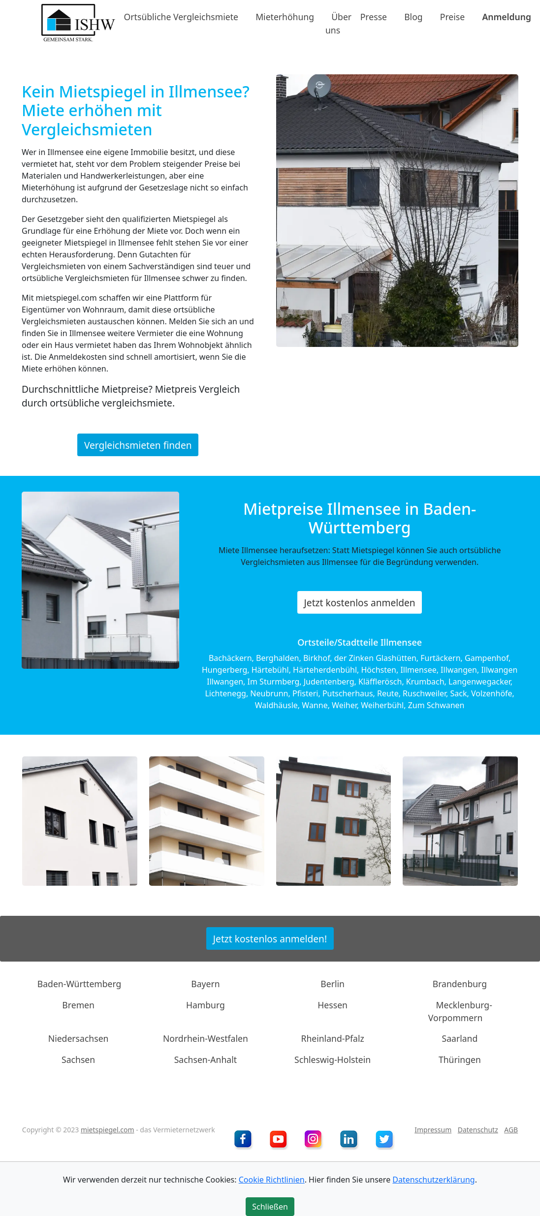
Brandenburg (460, 984)
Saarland (459, 1038)
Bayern (205, 984)
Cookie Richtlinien (272, 1179)
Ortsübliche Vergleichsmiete (181, 17)
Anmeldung (506, 17)
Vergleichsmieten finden (138, 444)
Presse (373, 17)
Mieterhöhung (284, 17)
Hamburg (205, 1004)
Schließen (270, 1206)
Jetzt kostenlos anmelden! (270, 938)
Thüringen (460, 1059)
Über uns (338, 23)
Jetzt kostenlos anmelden (359, 602)
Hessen (333, 1004)
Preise (452, 17)
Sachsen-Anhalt (205, 1059)
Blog (413, 17)
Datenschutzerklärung (433, 1179)
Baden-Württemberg (79, 984)
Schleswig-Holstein (332, 1059)
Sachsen (78, 1059)
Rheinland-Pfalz (332, 1038)
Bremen (78, 1004)
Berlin (332, 984)
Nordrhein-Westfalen (205, 1038)
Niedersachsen (78, 1038)
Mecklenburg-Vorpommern (460, 1010)
